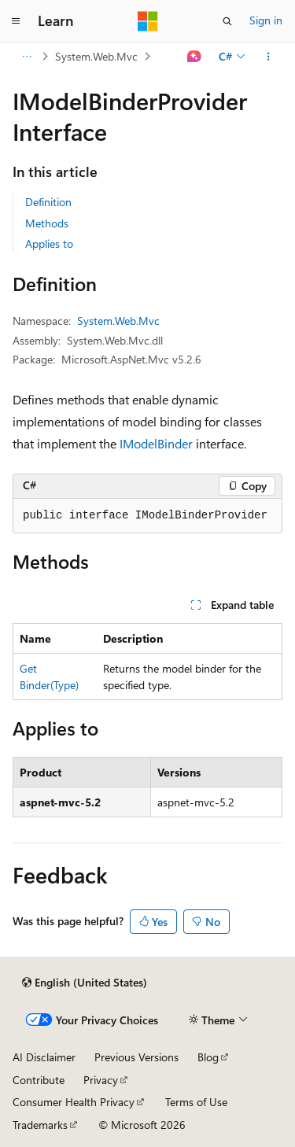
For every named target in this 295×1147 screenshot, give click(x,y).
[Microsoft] (148, 21)
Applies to (49, 243)
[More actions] (268, 56)
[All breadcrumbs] (26, 56)
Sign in (265, 20)
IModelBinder (156, 443)
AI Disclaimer (44, 1056)
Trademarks (40, 1124)
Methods (46, 223)
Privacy (100, 1079)
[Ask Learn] (194, 56)
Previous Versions (136, 1056)
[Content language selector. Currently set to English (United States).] (85, 982)
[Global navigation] (15, 21)
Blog (208, 1056)
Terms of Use (196, 1101)
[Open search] (227, 21)
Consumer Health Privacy (74, 1101)
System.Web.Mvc (96, 56)
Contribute (39, 1079)
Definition (48, 201)
